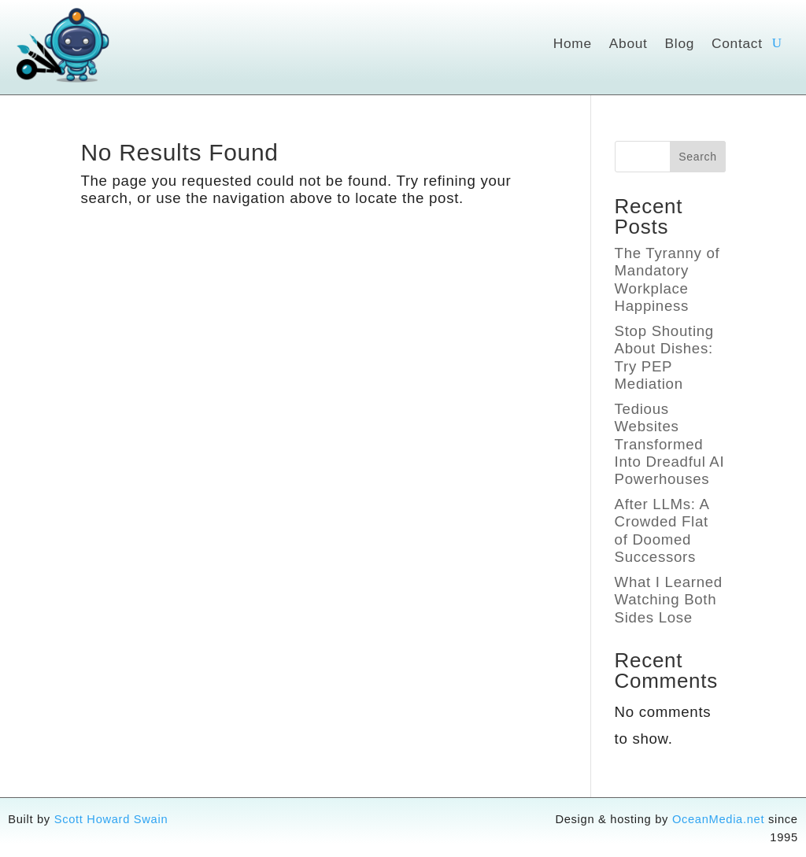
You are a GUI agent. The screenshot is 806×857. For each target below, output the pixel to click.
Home (572, 44)
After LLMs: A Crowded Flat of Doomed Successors (662, 530)
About (628, 44)
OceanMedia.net (718, 819)
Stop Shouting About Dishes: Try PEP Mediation (664, 357)
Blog (679, 44)
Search (697, 156)
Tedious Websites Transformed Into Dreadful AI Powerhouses (670, 444)
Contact (737, 44)
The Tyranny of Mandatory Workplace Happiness (667, 279)
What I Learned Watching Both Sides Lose (669, 600)
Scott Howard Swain (111, 819)
